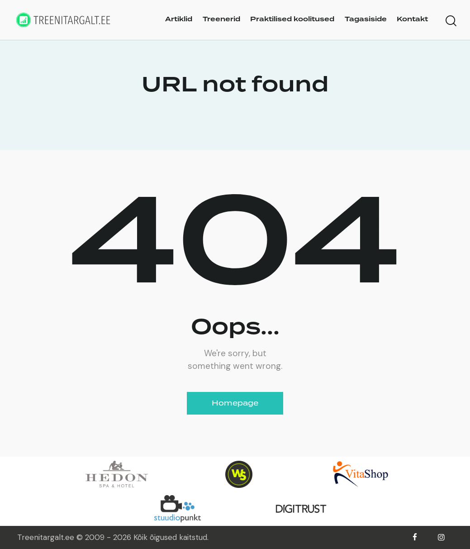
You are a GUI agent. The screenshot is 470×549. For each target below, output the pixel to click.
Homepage (235, 403)
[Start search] (451, 21)
